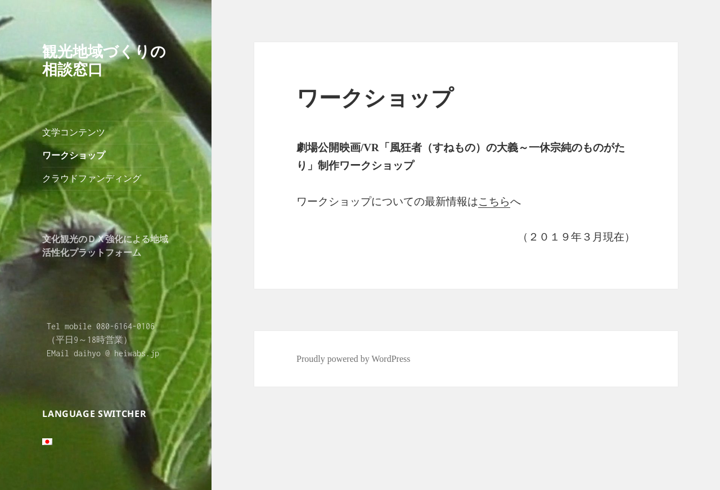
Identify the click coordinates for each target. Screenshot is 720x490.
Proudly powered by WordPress (353, 359)
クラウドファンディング (91, 178)
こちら (494, 201)
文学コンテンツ (73, 132)
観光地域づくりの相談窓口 (104, 59)
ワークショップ (73, 155)
